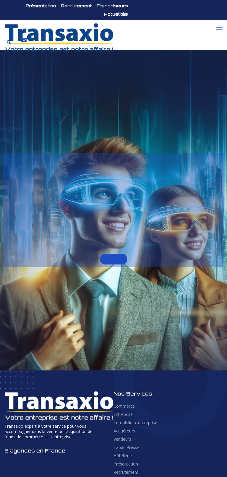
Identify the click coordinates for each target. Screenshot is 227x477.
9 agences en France (34, 450)
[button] (219, 30)
